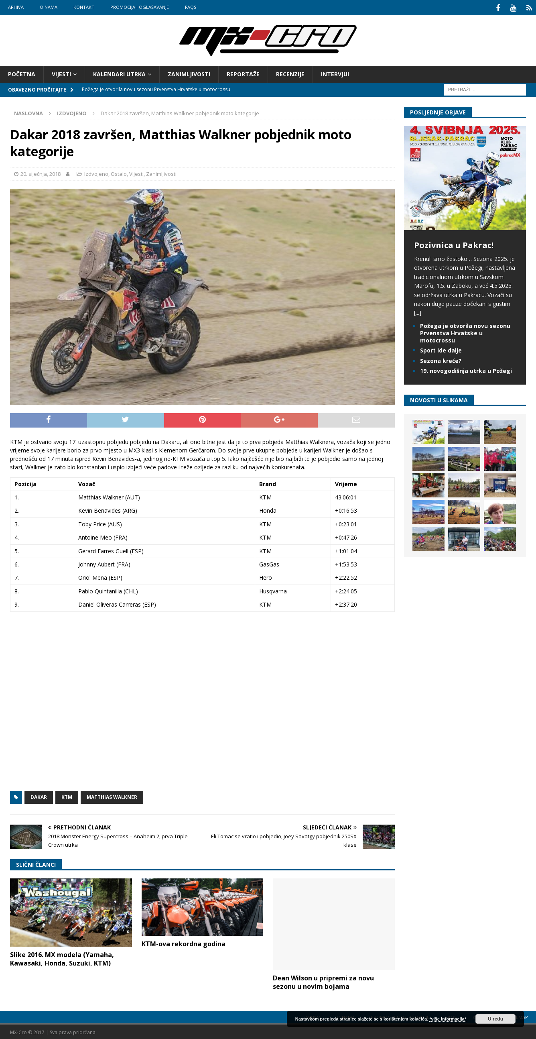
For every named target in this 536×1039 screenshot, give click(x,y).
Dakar (38, 795)
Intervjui (335, 73)
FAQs (190, 7)
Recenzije (290, 73)
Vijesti (61, 73)
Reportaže (243, 73)
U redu (495, 1019)
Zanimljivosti (189, 73)
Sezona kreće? (440, 359)
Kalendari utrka (119, 73)
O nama (48, 7)
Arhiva (16, 7)
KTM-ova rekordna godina (183, 942)
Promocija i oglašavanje (139, 7)
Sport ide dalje (441, 349)
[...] (417, 312)
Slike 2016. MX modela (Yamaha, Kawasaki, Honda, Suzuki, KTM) (62, 957)
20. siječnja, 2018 (40, 172)
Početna (21, 73)
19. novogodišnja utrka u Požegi (466, 369)
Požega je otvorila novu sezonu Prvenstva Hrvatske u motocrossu (465, 332)
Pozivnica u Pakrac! (453, 243)
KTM (66, 795)
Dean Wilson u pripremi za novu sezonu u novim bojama (323, 981)
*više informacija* (447, 1019)
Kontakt (83, 7)
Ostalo (119, 172)
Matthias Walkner (112, 795)
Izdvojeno (96, 172)
